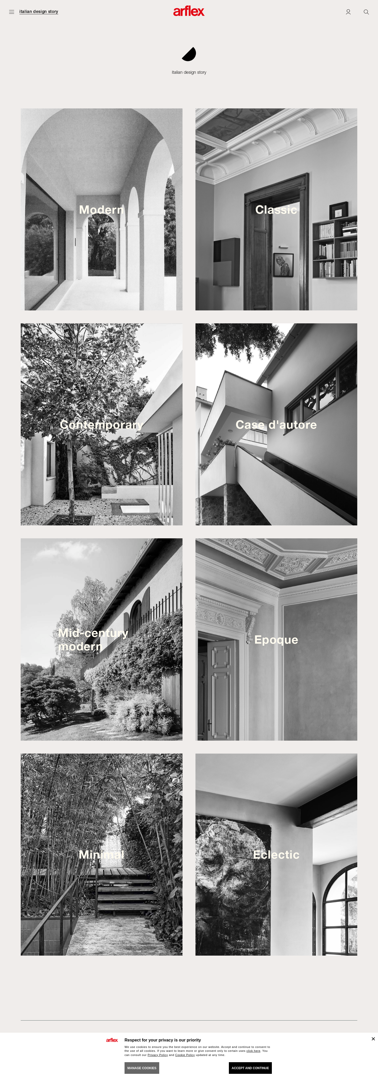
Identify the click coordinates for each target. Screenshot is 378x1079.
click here (253, 1050)
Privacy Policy (158, 1054)
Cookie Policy (185, 1054)
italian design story (38, 11)
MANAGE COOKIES (141, 1068)
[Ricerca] (366, 12)
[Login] (348, 12)
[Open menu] (11, 12)
